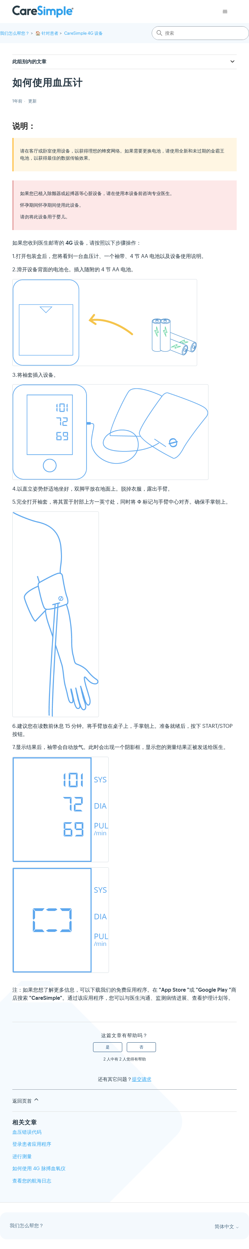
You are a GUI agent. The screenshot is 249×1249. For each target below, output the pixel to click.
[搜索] (200, 33)
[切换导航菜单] (225, 11)
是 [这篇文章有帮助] (108, 1047)
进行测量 (22, 1156)
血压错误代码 (27, 1132)
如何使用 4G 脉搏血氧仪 (38, 1168)
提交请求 (141, 1079)
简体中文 (227, 1227)
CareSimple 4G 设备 (83, 33)
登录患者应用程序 (31, 1144)
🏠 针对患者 (46, 33)
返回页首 (26, 1100)
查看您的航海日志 (31, 1181)
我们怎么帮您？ (15, 33)
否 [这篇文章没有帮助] (141, 1047)
